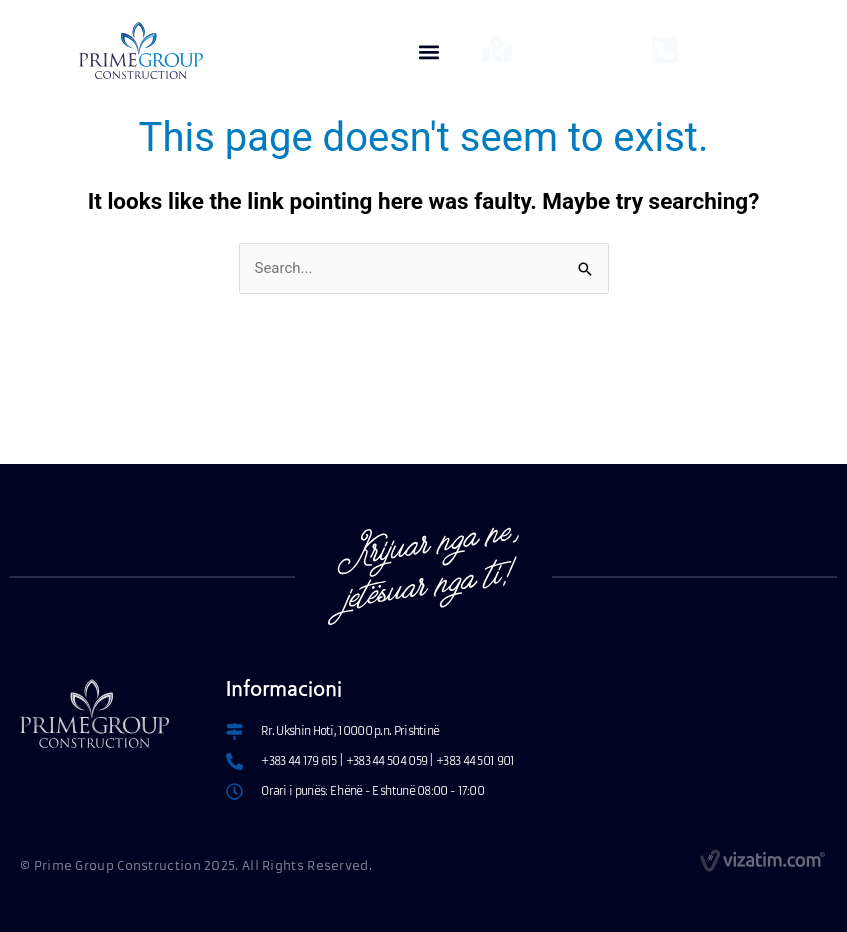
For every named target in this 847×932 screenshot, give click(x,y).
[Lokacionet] (497, 50)
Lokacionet (558, 44)
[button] (429, 52)
